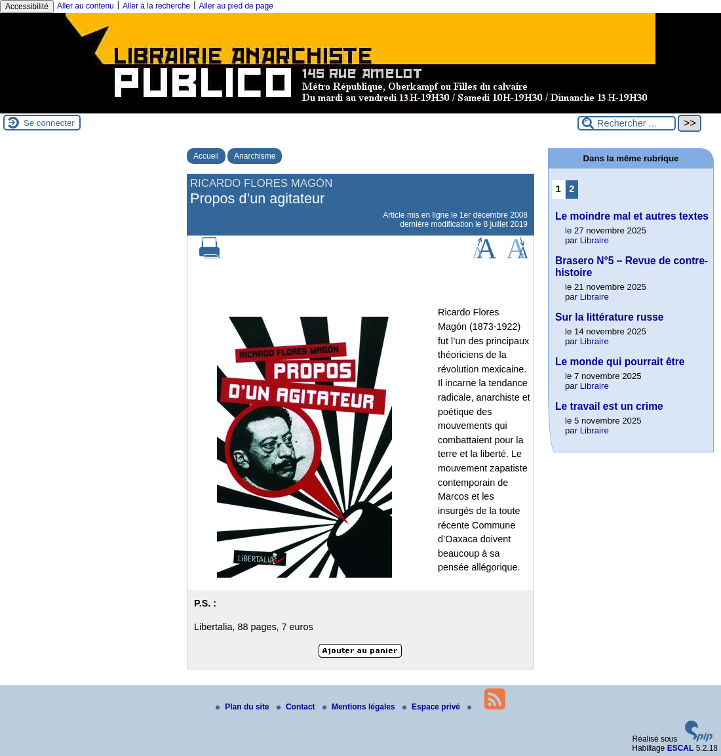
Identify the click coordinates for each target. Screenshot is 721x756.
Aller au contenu (85, 5)
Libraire (594, 240)
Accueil (206, 156)
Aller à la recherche (156, 5)
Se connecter (49, 123)
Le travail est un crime (609, 406)
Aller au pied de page (236, 5)
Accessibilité (27, 6)
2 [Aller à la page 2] (571, 189)
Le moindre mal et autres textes (632, 216)
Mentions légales (359, 706)
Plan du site (243, 706)
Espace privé (432, 706)
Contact (297, 706)
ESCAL (680, 748)
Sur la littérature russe (609, 317)
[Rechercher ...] (626, 123)
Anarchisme (254, 156)
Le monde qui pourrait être (620, 361)
